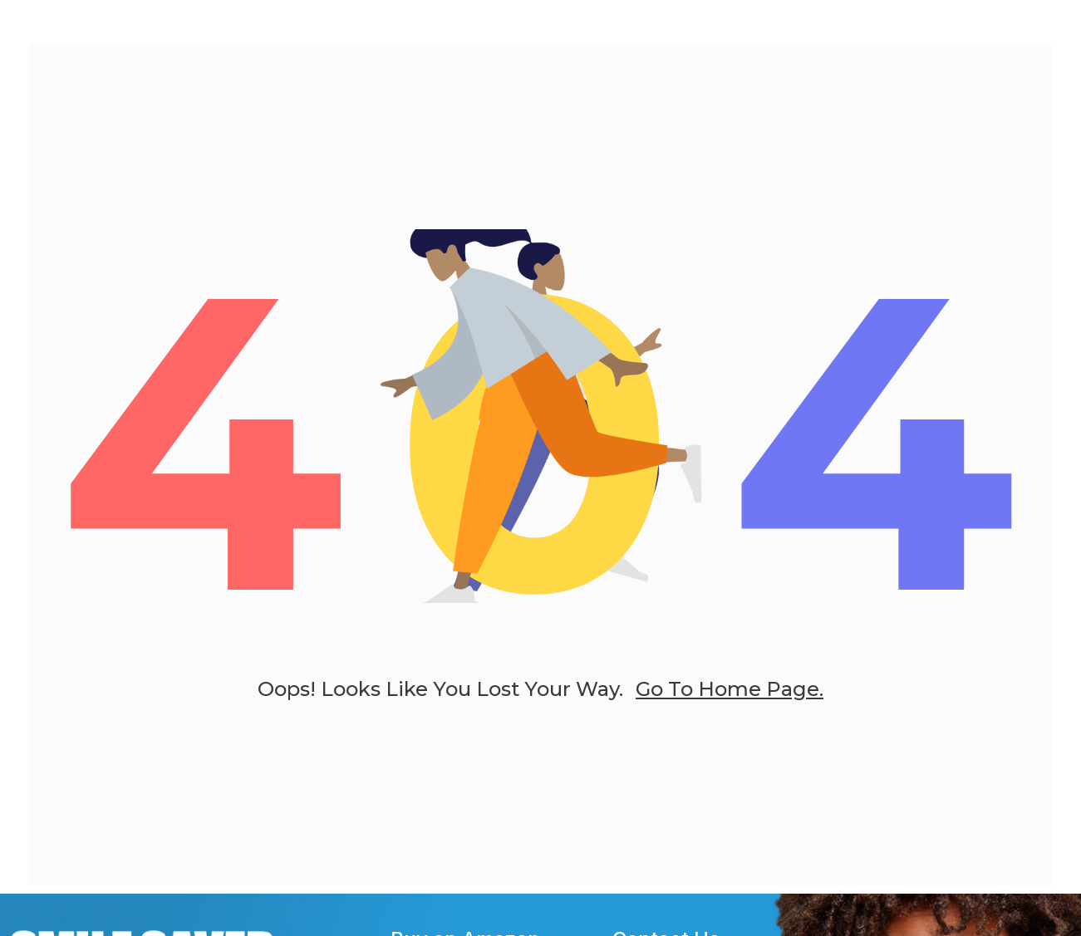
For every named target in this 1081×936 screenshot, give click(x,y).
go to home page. (729, 701)
